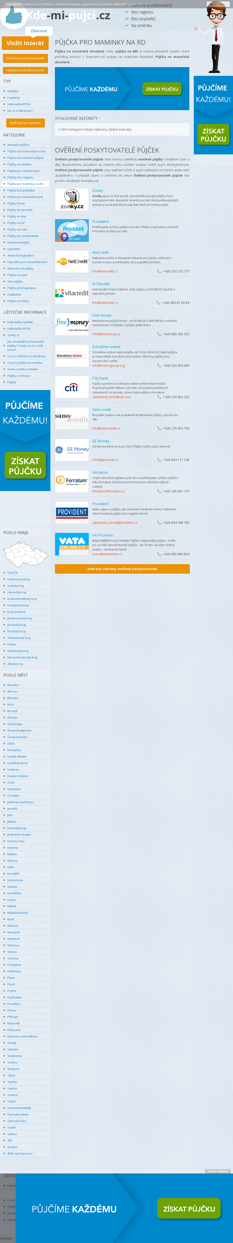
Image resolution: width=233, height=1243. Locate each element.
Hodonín (13, 769)
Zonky (97, 190)
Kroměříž (13, 874)
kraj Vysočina (16, 612)
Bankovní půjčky (18, 242)
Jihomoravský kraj (19, 618)
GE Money (100, 440)
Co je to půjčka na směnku (25, 363)
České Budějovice (19, 730)
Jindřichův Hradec (19, 835)
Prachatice (14, 997)
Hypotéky (13, 249)
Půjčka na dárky (18, 301)
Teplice (12, 1088)
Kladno (12, 854)
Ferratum (100, 472)
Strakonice (14, 1056)
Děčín (11, 743)
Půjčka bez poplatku (21, 190)
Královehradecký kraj (22, 599)
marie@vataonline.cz (107, 554)
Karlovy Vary (16, 841)
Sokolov (12, 1049)
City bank (100, 378)
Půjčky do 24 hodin (20, 210)
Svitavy (12, 1062)
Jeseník (12, 809)
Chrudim (13, 796)
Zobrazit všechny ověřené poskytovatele (122, 568)
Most (10, 919)
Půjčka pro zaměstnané (23, 171)
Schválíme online (106, 346)
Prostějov (13, 1004)
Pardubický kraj (17, 605)
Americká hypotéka (20, 255)
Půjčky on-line (16, 216)
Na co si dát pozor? (20, 111)
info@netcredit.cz (104, 271)
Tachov (12, 1082)
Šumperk (13, 1069)
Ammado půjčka (18, 145)
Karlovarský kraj (18, 579)
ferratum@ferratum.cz (108, 491)
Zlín (9, 1140)
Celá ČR (12, 573)
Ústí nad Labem (17, 1114)
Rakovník (13, 1023)
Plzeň (11, 984)
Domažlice (14, 750)
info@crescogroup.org (108, 365)
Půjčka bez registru (20, 177)
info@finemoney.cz (106, 334)
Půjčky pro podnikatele (23, 236)
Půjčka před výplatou (21, 288)
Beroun (12, 691)
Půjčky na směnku (19, 164)
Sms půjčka (15, 281)
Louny (11, 900)
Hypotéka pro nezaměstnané (27, 262)
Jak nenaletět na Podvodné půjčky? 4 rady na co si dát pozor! (25, 346)
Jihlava (11, 822)
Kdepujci (68, 15)
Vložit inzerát (25, 43)
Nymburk (13, 939)
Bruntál (12, 711)
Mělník (11, 906)
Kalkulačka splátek (25, 122)
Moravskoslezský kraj (22, 657)
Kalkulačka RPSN (18, 104)
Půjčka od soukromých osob (26, 151)
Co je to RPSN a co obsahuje (26, 356)
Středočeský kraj (18, 638)
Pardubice (14, 965)
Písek (11, 978)
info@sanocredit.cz (106, 428)
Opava (12, 952)
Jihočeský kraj (16, 625)
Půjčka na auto (17, 275)
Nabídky (13, 91)
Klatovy (12, 861)
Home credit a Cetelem (22, 369)
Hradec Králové (17, 776)
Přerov (12, 1010)
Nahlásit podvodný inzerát (25, 70)
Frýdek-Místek (16, 756)
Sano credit (101, 409)
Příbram (12, 1017)
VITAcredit (101, 283)
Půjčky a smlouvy (19, 376)
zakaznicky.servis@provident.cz (114, 522)
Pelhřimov (14, 971)
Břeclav (12, 717)
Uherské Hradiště (19, 1108)
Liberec (12, 887)
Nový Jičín (13, 932)
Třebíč (11, 1101)
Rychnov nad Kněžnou (22, 1036)
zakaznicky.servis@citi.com (111, 397)
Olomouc (13, 945)
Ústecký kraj (15, 586)
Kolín (10, 867)
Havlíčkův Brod (17, 763)
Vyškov (12, 1134)
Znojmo (12, 1147)
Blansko (12, 698)
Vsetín (11, 1127)
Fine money (102, 315)
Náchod (12, 926)
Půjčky (11, 382)
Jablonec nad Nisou (20, 802)
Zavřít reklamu (218, 1171)
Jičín (10, 815)
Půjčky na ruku (17, 229)
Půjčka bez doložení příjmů (25, 158)
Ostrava (12, 958)
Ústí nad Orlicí (16, 1121)
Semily (11, 1043)
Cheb (11, 782)
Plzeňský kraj (16, 631)
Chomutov (14, 789)
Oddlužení (14, 294)
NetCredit (100, 252)
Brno (10, 704)
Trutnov (12, 1095)
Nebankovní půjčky (20, 268)
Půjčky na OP (16, 223)
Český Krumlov (17, 737)
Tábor (11, 1075)
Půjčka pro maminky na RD (25, 184)
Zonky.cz (13, 335)
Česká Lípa (14, 724)
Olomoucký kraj (17, 651)
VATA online (102, 535)
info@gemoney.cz (105, 460)
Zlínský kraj (15, 664)
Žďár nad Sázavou (19, 1153)
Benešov (13, 685)
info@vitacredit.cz (105, 302)
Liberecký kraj (16, 592)
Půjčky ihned (16, 203)
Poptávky (13, 98)
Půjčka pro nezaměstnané (25, 197)
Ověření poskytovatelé (25, 58)
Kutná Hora (15, 880)
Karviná (12, 848)
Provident (100, 221)
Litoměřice (14, 893)
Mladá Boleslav (17, 913)
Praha (11, 644)
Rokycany (14, 1030)
